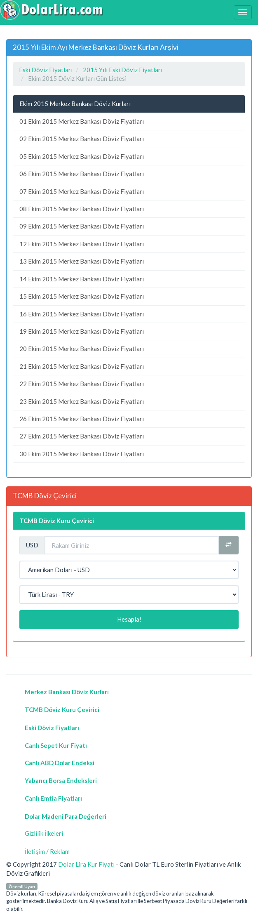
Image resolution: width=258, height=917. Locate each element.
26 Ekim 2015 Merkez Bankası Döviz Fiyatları (81, 418)
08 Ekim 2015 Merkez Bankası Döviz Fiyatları (81, 208)
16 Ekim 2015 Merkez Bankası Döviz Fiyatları (81, 314)
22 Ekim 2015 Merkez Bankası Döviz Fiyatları (81, 383)
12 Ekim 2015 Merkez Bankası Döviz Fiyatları (81, 244)
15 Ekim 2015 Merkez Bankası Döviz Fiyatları (81, 296)
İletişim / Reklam (47, 851)
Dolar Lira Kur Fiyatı (86, 864)
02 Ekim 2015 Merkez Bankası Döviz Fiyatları (81, 138)
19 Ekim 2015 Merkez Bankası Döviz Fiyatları (81, 331)
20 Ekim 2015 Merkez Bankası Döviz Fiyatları (81, 348)
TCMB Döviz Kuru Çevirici (56, 520)
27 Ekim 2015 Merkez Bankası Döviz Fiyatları (81, 436)
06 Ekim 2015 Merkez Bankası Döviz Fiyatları (81, 173)
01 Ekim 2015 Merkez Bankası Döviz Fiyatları (81, 121)
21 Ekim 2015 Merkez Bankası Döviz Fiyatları (81, 366)
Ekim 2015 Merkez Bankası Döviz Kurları (75, 103)
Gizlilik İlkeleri (44, 833)
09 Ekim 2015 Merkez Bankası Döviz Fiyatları (81, 226)
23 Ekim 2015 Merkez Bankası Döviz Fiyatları (81, 401)
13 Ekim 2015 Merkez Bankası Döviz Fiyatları (81, 261)
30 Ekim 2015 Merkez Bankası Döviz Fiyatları (81, 453)
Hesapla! (129, 619)
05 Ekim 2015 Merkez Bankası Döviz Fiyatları (81, 156)
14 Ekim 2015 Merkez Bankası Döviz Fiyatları (81, 279)
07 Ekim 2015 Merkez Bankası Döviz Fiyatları (81, 191)
